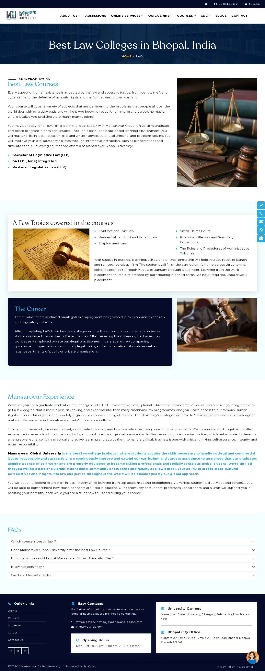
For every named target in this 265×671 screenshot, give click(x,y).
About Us (70, 15)
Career (12, 632)
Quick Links (160, 15)
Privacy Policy (225, 666)
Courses (186, 15)
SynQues (89, 666)
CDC (206, 15)
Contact (239, 15)
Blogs (221, 15)
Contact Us (15, 639)
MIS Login (252, 3)
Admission (15, 625)
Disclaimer (246, 666)
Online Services (127, 15)
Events (12, 610)
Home (126, 56)
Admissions (95, 15)
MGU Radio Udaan (226, 3)
